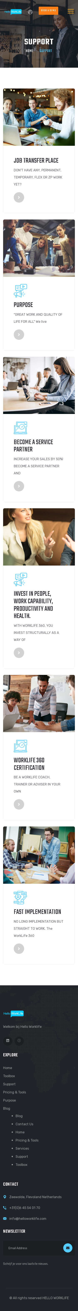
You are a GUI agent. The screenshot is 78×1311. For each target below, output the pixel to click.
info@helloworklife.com (27, 1219)
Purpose (23, 305)
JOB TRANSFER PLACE (36, 161)
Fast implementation (37, 912)
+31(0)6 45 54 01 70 (24, 1208)
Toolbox (9, 1076)
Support (9, 1084)
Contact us (24, 1124)
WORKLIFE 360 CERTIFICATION (29, 764)
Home (29, 51)
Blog (6, 1108)
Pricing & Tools (14, 1092)
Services (22, 1148)
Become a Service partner (33, 446)
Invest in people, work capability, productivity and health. (33, 605)
